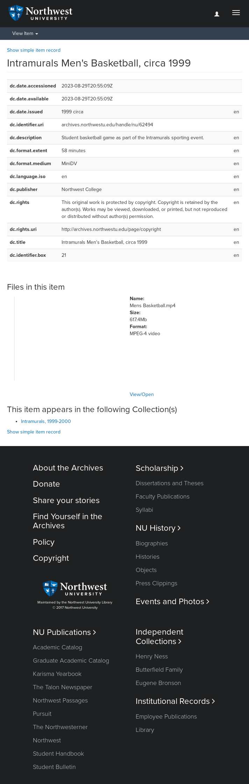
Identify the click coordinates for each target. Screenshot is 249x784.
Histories (147, 556)
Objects (146, 570)
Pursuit (42, 714)
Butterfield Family (159, 669)
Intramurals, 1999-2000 (46, 421)
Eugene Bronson (158, 683)
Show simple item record (34, 50)
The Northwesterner (60, 727)
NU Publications (64, 632)
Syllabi (144, 510)
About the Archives (68, 468)
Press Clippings (156, 583)
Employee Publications (166, 716)
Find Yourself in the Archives (67, 521)
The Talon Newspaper (62, 687)
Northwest (47, 740)
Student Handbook (58, 753)
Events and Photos (172, 601)
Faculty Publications (163, 496)
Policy (44, 542)
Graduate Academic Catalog (71, 660)
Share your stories (66, 500)
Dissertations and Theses (170, 483)
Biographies (152, 543)
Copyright (51, 558)
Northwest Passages (60, 700)
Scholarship (160, 468)
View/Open (142, 394)
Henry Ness (152, 656)
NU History (158, 528)
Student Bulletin (54, 767)
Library (145, 730)
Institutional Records (175, 701)
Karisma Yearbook (57, 674)
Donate (46, 484)
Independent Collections (159, 637)
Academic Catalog (57, 647)
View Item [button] (25, 33)
